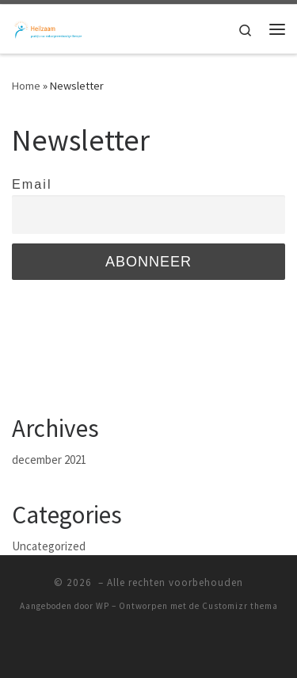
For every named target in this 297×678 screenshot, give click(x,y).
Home (26, 86)
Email (31, 184)
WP (102, 605)
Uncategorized (49, 546)
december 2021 (49, 459)
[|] (47, 27)
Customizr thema (240, 605)
